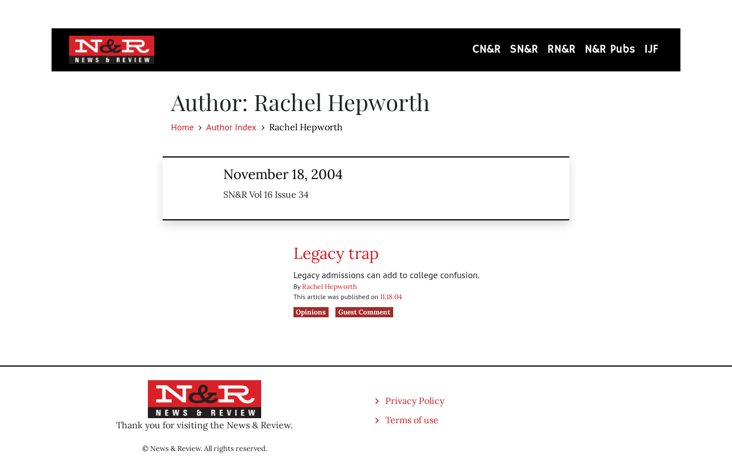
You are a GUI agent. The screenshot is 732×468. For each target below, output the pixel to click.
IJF (651, 49)
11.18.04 (391, 296)
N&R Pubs (610, 49)
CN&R (487, 49)
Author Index (231, 127)
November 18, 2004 (283, 174)
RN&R (561, 49)
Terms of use (412, 420)
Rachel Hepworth (329, 286)
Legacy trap (336, 253)
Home (182, 127)
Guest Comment (364, 312)
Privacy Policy (414, 400)
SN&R (524, 49)
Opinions (311, 312)
